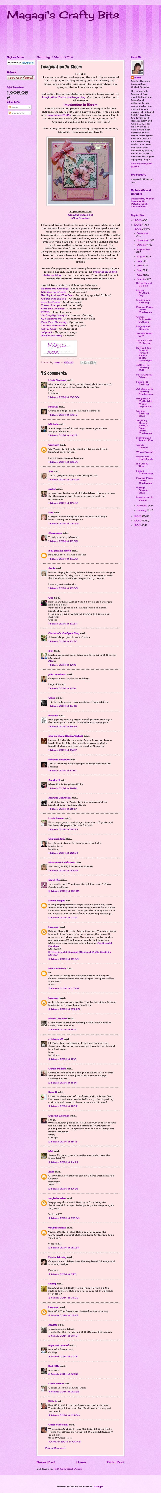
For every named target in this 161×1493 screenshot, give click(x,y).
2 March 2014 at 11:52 (62, 1106)
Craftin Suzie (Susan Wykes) (65, 736)
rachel (51, 489)
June (140, 265)
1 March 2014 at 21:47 (62, 808)
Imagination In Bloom (144, 498)
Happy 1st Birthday (142, 383)
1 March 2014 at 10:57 (62, 623)
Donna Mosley (57, 1257)
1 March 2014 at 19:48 (62, 788)
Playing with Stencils (143, 327)
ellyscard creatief (58, 1345)
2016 (138, 220)
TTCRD (45, 312)
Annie (51, 568)
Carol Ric (54, 880)
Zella (51, 1171)
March (141, 279)
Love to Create (50, 302)
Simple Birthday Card (142, 413)
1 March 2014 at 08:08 (63, 397)
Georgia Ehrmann (58, 1115)
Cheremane (55, 533)
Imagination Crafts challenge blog (63, 97)
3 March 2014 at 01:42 (63, 1315)
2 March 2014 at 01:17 (62, 917)
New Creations (57, 968)
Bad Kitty (53, 1366)
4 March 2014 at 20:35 (63, 1391)
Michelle (53, 424)
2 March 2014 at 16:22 (63, 1162)
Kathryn (53, 406)
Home (81, 1462)
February (142, 505)
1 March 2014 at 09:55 (63, 523)
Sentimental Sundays (54, 288)
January (142, 510)
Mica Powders (80, 218)
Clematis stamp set (80, 214)
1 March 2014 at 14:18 (62, 688)
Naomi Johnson (58, 1018)
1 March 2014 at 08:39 (63, 462)
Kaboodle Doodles (53, 308)
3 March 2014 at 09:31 (63, 1335)
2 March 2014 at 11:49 (62, 1082)
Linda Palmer (56, 818)
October (142, 244)
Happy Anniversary (144, 472)
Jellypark (46, 332)
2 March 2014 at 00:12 (63, 891)
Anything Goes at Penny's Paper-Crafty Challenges (144, 426)
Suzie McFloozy (58, 1424)
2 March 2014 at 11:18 (62, 1059)
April (140, 274)
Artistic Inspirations (53, 298)
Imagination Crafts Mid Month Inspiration (144, 402)
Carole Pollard (57, 1068)
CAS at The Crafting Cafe (143, 367)
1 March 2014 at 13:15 (62, 664)
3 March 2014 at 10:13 (62, 1356)
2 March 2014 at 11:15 (62, 1029)
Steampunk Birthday (143, 301)
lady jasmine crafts (59, 550)
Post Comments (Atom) (68, 1468)
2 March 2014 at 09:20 (64, 1009)
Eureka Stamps (50, 305)
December (143, 233)
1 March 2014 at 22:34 (63, 853)
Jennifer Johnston (59, 797)
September (143, 249)
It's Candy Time (142, 464)
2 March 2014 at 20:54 (64, 1218)
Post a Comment (55, 1448)
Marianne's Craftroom (61, 862)
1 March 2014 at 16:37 (62, 750)
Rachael (53, 715)
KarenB (52, 1092)
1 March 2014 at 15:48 (62, 726)
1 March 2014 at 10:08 (63, 541)
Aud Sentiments (51, 318)
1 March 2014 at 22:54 (63, 870)
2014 (138, 229)
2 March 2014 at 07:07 (63, 988)
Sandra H (54, 780)
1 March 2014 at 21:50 (63, 829)
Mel (51, 1151)
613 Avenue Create (53, 292)
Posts (13, 107)
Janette (52, 1324)
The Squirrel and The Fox (56, 295)
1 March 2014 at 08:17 (62, 435)
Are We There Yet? (144, 334)
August (141, 256)
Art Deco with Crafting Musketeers (144, 391)
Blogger (98, 1486)
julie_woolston (57, 674)
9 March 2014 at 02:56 (64, 1415)
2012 (138, 520)
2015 (138, 224)
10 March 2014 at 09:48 (64, 1441)
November (143, 240)
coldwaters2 (55, 1039)
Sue (50, 512)
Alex (51, 660)
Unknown (53, 445)
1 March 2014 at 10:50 (63, 588)
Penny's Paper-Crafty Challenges (145, 309)
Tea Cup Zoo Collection (144, 341)
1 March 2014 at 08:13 (62, 414)
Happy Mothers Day (142, 293)
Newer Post (46, 1462)
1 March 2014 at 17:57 (62, 770)
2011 (137, 525)
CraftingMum (56, 838)
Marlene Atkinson (59, 759)
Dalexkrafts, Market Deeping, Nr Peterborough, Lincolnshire (142, 202)
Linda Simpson (57, 380)
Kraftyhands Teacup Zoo (144, 439)
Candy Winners (142, 446)
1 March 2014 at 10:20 (63, 558)
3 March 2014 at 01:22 (63, 1297)
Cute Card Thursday (53, 322)
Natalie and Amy (51, 335)
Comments (17, 112)
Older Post (115, 1462)
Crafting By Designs (54, 315)
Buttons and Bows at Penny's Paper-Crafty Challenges (144, 354)
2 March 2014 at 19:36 (63, 1188)
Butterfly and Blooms (144, 284)
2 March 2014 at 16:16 (62, 1141)
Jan (51, 471)
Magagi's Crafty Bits (63, 15)
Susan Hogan (56, 900)
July (140, 261)
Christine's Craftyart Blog (63, 633)
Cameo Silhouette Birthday (143, 319)
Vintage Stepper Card (142, 490)
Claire (51, 697)
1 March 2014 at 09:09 (63, 479)
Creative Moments (53, 325)
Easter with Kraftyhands (144, 457)
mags (137, 77)
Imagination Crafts (59, 115)
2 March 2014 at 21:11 (62, 1274)
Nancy (52, 1283)
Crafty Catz (48, 328)
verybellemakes (57, 1198)
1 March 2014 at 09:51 (63, 503)
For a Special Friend (144, 375)
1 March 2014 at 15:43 (62, 706)
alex (50, 650)
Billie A (52, 1401)
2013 (138, 516)
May (140, 270)
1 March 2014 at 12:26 (62, 641)
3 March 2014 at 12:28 (63, 1374)
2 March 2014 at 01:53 (63, 959)
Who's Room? (144, 452)
